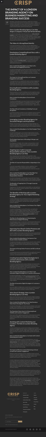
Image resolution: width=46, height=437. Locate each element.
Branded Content (26, 400)
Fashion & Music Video (26, 405)
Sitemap (35, 400)
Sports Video (25, 407)
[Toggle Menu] (1, 1)
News (35, 414)
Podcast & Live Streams (26, 414)
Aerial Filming (25, 412)
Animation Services (26, 409)
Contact (35, 409)
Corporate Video (25, 402)
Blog (34, 411)
